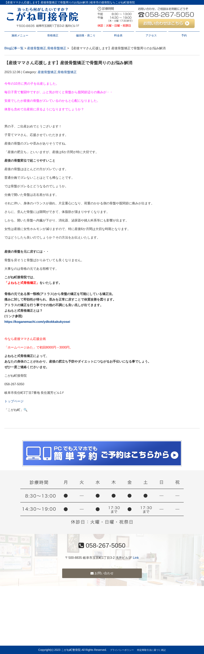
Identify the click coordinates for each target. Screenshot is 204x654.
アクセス (151, 35)
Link (136, 557)
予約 (184, 35)
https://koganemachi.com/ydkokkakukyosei (37, 321)
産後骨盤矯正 (36, 48)
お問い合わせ (102, 573)
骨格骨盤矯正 (56, 48)
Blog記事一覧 (14, 48)
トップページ (14, 401)
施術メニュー (20, 35)
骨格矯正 (52, 35)
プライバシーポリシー (122, 650)
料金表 (118, 35)
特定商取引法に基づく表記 (151, 650)
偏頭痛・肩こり (85, 35)
